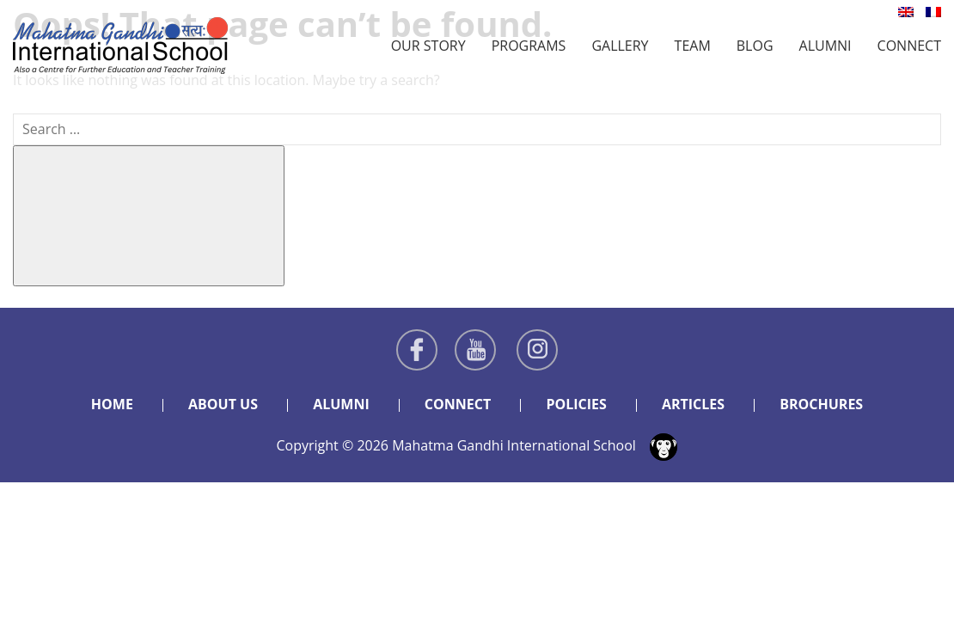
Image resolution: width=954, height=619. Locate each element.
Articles (693, 404)
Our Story (428, 45)
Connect (909, 45)
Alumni (825, 45)
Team (693, 45)
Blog (755, 45)
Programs (529, 45)
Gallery (619, 45)
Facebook (416, 350)
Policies (576, 404)
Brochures (821, 404)
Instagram (537, 350)
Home (112, 404)
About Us (223, 404)
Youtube (475, 350)
